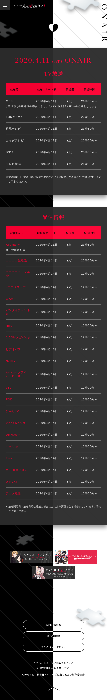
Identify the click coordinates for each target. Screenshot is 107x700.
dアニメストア (16, 287)
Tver (9, 458)
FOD (9, 399)
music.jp (12, 446)
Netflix (10, 361)
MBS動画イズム (17, 470)
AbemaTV (13, 244)
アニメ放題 (13, 493)
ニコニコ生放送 (16, 260)
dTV (9, 387)
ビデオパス (13, 349)
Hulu (9, 325)
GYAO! (11, 299)
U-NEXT (12, 481)
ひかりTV (12, 411)
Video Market (15, 423)
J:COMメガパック (18, 337)
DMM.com (13, 434)
